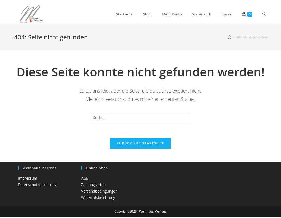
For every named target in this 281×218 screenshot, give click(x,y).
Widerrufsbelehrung (98, 198)
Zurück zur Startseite (140, 144)
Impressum (27, 178)
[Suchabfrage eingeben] (140, 118)
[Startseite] (229, 37)
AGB (84, 178)
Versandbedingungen (99, 191)
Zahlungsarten (93, 185)
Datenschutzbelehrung (37, 185)
